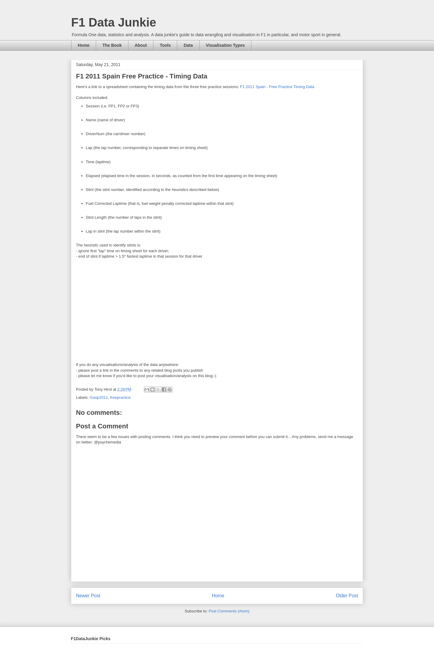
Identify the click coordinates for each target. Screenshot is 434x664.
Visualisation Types (225, 45)
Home (84, 45)
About (141, 45)
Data (188, 45)
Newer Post (88, 595)
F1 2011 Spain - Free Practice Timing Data (277, 86)
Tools (165, 45)
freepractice (120, 397)
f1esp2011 (99, 397)
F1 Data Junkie (113, 22)
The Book (112, 45)
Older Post (347, 595)
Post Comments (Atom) (229, 611)
